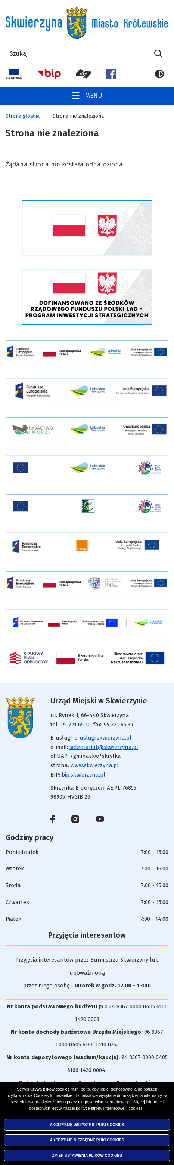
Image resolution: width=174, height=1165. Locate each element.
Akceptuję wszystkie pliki (87, 1125)
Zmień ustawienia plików (87, 1155)
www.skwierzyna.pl (95, 765)
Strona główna (23, 116)
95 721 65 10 (76, 724)
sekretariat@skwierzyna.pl (103, 747)
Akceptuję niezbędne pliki (87, 1140)
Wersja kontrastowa (159, 74)
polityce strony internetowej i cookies (109, 1108)
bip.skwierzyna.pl (83, 774)
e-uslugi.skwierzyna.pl (102, 737)
